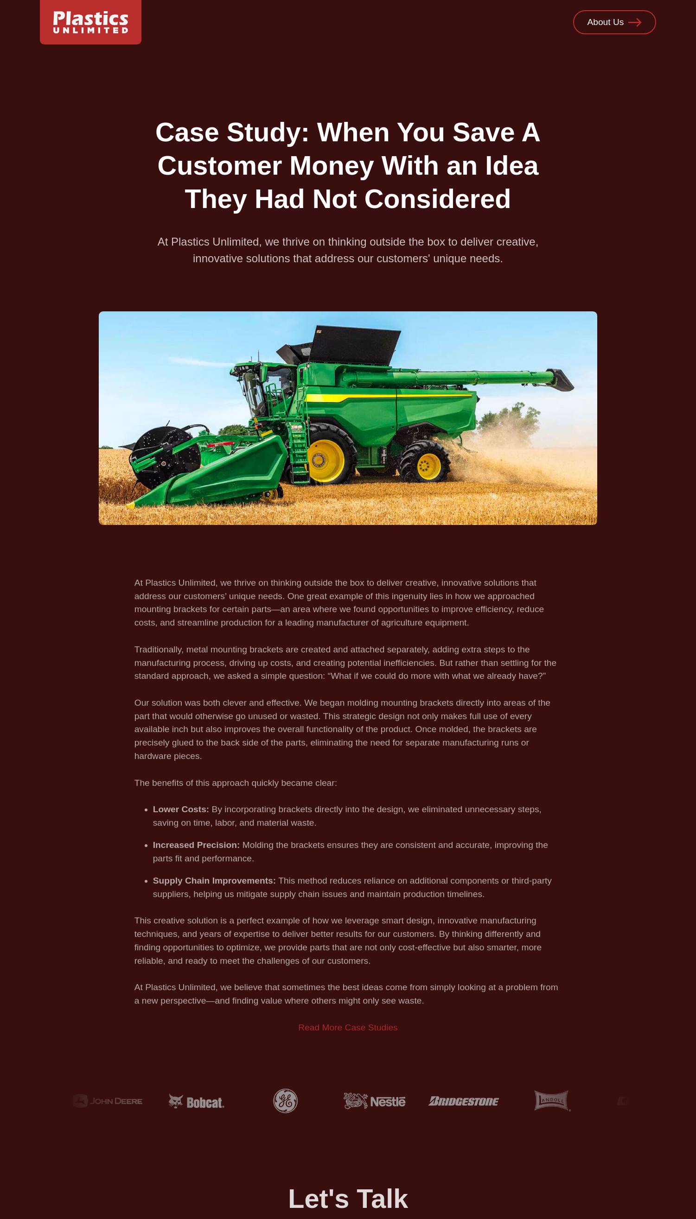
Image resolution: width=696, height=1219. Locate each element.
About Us (614, 22)
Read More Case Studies (347, 1033)
